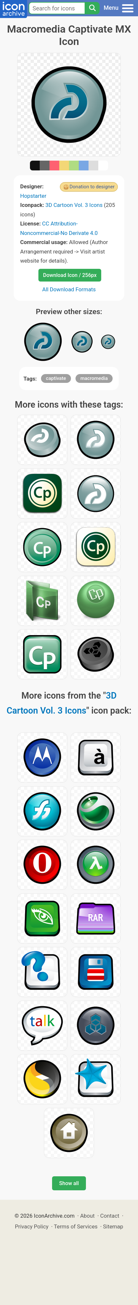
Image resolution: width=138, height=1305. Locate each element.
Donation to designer (92, 187)
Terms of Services (76, 1226)
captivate (56, 378)
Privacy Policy (31, 1226)
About (87, 1215)
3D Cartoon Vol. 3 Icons (74, 205)
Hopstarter (33, 196)
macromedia (94, 378)
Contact (109, 1215)
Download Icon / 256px (69, 275)
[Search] (92, 8)
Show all (69, 1183)
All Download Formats (69, 289)
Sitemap (113, 1226)
